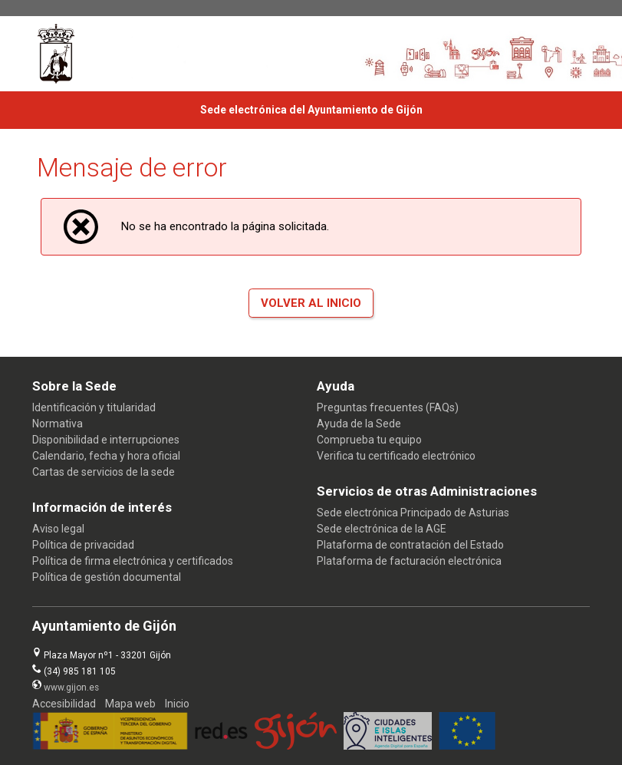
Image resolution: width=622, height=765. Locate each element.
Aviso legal (58, 529)
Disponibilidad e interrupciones (105, 440)
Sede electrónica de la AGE (381, 529)
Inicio (177, 703)
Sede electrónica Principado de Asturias (413, 512)
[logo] (75, 53)
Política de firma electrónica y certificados (132, 561)
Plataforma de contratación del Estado (410, 545)
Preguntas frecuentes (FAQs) (388, 407)
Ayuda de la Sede (359, 423)
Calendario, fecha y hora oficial (106, 456)
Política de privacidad (83, 545)
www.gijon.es (71, 687)
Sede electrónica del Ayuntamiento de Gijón (311, 110)
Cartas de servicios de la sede (103, 472)
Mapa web (130, 703)
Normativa (57, 423)
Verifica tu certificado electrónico (396, 456)
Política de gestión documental (106, 577)
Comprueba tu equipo (369, 440)
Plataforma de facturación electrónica (409, 561)
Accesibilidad (64, 703)
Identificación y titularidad (94, 407)
